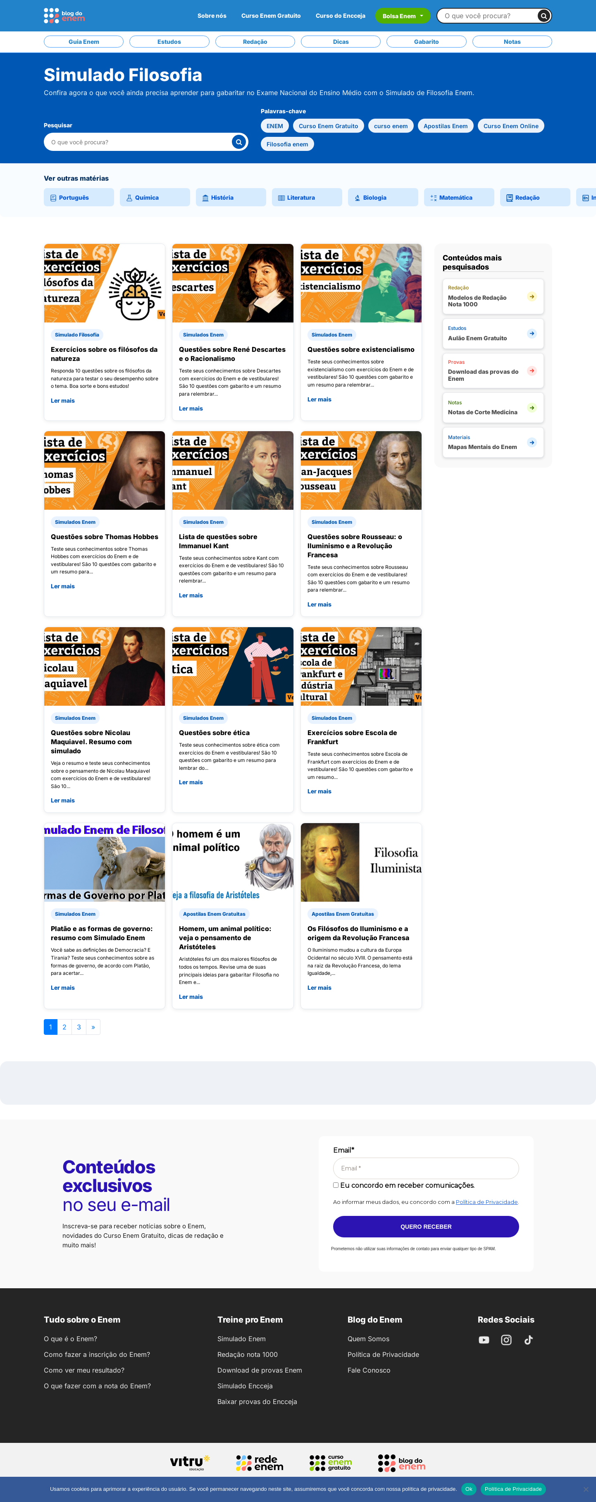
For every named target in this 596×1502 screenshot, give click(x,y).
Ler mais (63, 400)
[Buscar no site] (491, 15)
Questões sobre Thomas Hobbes (104, 537)
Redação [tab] (255, 41)
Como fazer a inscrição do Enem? (97, 1354)
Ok (468, 1489)
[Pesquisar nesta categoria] (141, 142)
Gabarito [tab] (426, 41)
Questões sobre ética (214, 732)
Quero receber (426, 1226)
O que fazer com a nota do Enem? (97, 1386)
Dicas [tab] (341, 41)
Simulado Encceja (245, 1386)
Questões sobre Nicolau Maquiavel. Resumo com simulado (91, 741)
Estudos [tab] (169, 41)
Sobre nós (212, 15)
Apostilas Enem (446, 125)
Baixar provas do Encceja (257, 1401)
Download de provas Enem (259, 1370)
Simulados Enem (203, 335)
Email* (343, 1150)
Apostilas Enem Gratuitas (214, 914)
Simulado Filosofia (77, 335)
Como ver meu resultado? (84, 1370)
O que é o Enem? (70, 1339)
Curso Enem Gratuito (271, 15)
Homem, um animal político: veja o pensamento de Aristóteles (225, 937)
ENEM (275, 125)
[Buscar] (544, 16)
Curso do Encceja (340, 15)
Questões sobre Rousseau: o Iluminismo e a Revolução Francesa (355, 546)
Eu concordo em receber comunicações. (403, 1185)
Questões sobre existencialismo (361, 349)
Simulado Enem (241, 1339)
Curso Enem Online (511, 125)
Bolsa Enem (399, 15)
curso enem (391, 125)
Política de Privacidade (487, 1202)
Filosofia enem (287, 144)
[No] (586, 1489)
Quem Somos (368, 1339)
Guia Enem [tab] (84, 41)
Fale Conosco (369, 1370)
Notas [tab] (512, 41)
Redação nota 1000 (247, 1354)
